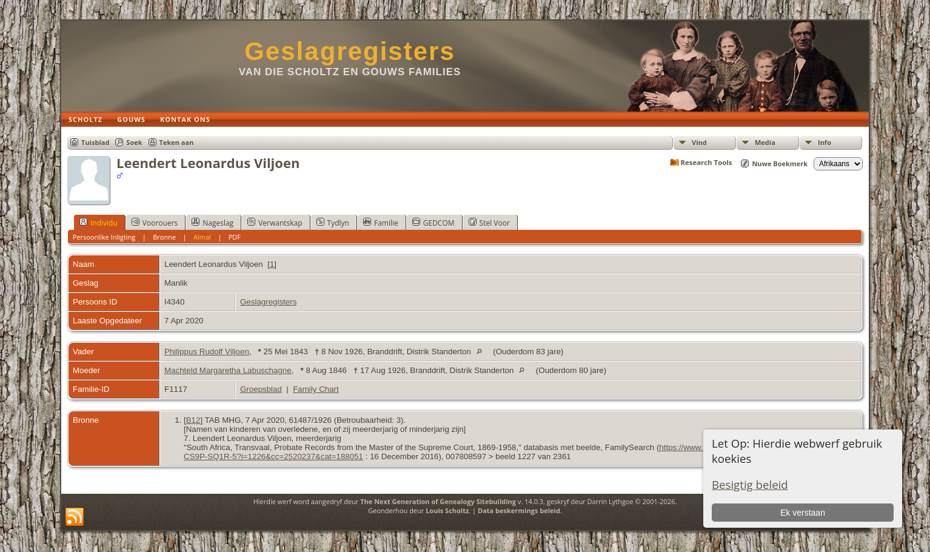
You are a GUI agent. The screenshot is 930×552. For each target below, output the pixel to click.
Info (824, 142)
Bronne (164, 236)
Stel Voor (489, 222)
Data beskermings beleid (519, 510)
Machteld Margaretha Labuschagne (228, 370)
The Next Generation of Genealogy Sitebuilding (438, 501)
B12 (193, 420)
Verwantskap (274, 222)
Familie (380, 222)
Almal (202, 236)
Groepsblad (261, 389)
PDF (235, 236)
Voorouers (155, 222)
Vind (699, 142)
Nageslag (212, 222)
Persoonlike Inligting (104, 236)
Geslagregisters (349, 51)
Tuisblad (95, 142)
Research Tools (706, 162)
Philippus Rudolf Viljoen (206, 351)
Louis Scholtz (447, 510)
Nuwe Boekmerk (780, 163)
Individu (98, 222)
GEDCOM (433, 222)
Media (765, 142)
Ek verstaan (802, 512)
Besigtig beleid (750, 484)
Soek (134, 142)
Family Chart (316, 389)
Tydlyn (332, 222)
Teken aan (176, 142)
